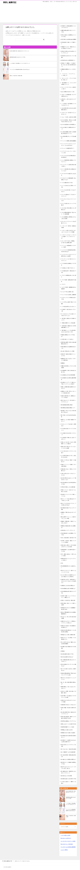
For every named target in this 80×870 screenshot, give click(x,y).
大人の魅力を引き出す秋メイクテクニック (68, 434)
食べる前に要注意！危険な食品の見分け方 (68, 755)
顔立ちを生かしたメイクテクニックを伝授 (68, 745)
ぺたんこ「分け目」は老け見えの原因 (68, 117)
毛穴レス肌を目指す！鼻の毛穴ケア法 (68, 537)
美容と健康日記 (9, 2)
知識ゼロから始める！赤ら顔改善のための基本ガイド (68, 626)
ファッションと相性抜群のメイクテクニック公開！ (68, 246)
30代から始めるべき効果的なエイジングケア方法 (68, 35)
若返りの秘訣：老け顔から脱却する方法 (68, 708)
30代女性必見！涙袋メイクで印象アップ (68, 43)
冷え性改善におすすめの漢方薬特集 (68, 374)
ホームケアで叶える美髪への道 (67, 291)
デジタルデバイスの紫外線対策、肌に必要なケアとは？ (68, 179)
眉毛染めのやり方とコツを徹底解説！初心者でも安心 (68, 608)
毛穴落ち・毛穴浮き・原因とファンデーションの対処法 (68, 541)
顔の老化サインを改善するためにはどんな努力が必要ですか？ (68, 741)
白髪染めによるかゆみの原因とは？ (68, 585)
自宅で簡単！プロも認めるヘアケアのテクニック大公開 (68, 696)
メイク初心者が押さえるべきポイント (68, 306)
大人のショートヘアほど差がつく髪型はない (68, 425)
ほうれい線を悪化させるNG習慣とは (68, 124)
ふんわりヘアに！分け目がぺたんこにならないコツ (68, 113)
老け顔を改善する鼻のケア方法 (67, 653)
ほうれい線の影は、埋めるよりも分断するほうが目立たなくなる (68, 120)
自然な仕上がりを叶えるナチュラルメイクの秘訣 (68, 701)
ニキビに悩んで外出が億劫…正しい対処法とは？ (68, 208)
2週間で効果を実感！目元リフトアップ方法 (68, 31)
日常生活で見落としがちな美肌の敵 (68, 486)
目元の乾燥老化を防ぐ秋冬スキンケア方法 (68, 592)
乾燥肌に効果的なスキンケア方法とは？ (68, 335)
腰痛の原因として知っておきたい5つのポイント (68, 687)
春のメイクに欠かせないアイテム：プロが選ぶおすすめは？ (68, 504)
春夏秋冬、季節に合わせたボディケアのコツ (68, 513)
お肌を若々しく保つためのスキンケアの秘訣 (68, 100)
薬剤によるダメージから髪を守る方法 (68, 723)
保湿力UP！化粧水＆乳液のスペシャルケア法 (68, 355)
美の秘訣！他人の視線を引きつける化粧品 (68, 647)
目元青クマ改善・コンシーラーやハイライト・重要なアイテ (68, 596)
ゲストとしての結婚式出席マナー (67, 148)
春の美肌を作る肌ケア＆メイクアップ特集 (68, 508)
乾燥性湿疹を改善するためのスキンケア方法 (17, 57)
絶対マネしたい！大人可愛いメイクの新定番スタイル (68, 638)
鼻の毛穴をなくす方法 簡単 (66, 775)
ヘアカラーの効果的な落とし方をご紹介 (68, 276)
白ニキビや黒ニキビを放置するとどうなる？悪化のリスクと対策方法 (68, 575)
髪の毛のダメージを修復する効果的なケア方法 (68, 763)
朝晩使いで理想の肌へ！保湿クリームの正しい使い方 (68, 522)
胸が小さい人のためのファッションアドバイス (68, 678)
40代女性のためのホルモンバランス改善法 (68, 56)
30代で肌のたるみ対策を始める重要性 (68, 39)
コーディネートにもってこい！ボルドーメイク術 (68, 152)
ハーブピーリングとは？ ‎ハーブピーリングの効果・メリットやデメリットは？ (68, 236)
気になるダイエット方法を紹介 (67, 844)
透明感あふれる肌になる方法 (66, 729)
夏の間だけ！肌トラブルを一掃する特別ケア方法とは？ (68, 411)
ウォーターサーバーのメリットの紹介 (68, 841)
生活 (62, 563)
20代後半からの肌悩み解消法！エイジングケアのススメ (68, 26)
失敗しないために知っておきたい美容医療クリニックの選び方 (68, 443)
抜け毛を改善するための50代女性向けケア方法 (68, 483)
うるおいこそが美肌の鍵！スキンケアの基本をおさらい (68, 95)
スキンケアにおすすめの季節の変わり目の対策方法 (68, 156)
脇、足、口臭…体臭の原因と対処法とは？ (68, 683)
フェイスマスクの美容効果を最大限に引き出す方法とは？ (20, 69)
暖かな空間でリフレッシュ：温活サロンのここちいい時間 (68, 517)
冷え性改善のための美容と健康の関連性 (68, 378)
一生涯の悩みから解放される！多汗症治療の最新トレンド (68, 326)
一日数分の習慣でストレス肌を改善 (68, 322)
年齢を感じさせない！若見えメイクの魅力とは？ (68, 469)
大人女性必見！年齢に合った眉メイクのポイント (68, 438)
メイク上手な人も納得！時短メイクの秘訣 (68, 303)
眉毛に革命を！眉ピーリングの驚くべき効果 (68, 604)
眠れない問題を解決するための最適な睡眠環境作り (68, 613)
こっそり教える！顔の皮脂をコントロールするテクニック (20, 63)
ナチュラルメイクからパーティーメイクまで (68, 199)
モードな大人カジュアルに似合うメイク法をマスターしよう (68, 314)
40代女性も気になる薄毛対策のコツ (68, 60)
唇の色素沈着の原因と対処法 (66, 404)
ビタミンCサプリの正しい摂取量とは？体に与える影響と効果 (68, 241)
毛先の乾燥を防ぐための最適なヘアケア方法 (68, 534)
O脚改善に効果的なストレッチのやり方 (68, 70)
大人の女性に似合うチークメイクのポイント (68, 429)
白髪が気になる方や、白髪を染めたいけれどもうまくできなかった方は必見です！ (68, 581)
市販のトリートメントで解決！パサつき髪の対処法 (68, 465)
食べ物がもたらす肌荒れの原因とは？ (68, 759)
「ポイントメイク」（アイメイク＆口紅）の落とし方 (68, 79)
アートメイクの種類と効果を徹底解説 (68, 140)
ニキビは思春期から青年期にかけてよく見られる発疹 (68, 217)
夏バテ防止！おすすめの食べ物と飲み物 (68, 416)
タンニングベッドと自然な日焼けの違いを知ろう (68, 165)
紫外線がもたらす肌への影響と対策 (68, 634)
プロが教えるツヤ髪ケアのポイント (68, 267)
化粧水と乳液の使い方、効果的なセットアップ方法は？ (68, 396)
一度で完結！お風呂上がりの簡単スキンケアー (68, 319)
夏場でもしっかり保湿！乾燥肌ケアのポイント (68, 420)
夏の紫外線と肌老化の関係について (68, 407)
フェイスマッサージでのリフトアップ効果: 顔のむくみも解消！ (68, 255)
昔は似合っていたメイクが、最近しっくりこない (68, 495)
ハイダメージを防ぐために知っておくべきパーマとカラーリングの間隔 (68, 231)
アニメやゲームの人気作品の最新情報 (68, 846)
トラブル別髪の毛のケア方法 (66, 182)
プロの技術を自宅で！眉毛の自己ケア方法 (68, 271)
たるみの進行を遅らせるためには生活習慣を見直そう (68, 109)
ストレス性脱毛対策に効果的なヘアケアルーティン (68, 161)
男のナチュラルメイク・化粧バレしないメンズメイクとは (68, 571)
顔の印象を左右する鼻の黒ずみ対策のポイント (68, 736)
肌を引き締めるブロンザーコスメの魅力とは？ (68, 665)
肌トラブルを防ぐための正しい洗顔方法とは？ (68, 669)
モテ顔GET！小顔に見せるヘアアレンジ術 (68, 310)
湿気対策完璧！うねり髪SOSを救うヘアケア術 (68, 550)
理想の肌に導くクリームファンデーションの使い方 (68, 559)
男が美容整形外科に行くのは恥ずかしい (68, 566)
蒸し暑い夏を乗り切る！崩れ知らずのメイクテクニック (19, 50)
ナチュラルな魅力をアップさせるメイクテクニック (68, 195)
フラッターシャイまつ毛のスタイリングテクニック (68, 259)
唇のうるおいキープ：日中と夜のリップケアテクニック (68, 401)
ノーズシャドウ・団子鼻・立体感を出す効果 (68, 226)
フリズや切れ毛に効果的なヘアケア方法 (68, 264)
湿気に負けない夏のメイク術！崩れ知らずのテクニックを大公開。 (68, 546)
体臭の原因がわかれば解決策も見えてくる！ (68, 347)
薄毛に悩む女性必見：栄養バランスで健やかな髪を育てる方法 (68, 717)
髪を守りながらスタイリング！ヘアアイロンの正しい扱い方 (68, 767)
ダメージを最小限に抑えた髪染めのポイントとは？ (68, 170)
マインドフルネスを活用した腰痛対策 (68, 294)
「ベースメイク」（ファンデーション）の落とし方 (68, 74)
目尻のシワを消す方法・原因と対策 (16, 75)
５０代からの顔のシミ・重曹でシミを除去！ (68, 782)
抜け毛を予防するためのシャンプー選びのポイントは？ (68, 478)
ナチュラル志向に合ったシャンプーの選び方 (68, 204)
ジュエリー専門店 (64, 849)
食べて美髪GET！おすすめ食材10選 (68, 752)
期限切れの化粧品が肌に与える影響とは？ (68, 526)
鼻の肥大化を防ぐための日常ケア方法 (68, 778)
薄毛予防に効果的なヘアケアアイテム (68, 721)
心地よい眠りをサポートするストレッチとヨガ (68, 474)
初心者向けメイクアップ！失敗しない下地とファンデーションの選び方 (68, 383)
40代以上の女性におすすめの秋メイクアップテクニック (68, 52)
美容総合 (63, 651)
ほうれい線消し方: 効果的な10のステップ (68, 128)
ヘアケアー (63, 284)
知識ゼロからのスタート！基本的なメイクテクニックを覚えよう (68, 622)
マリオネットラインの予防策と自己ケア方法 (68, 298)
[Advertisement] (40, 13)
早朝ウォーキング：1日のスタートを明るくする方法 (68, 490)
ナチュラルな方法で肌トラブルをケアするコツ (68, 190)
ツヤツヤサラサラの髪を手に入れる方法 (68, 174)
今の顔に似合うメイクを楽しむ (67, 339)
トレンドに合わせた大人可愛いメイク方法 (68, 186)
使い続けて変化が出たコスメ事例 (67, 351)
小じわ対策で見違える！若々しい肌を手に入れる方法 (68, 456)
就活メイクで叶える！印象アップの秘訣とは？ (68, 460)
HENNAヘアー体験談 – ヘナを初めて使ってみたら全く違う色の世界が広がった (68, 65)
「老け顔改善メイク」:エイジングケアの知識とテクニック (68, 83)
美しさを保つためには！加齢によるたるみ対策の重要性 (68, 643)
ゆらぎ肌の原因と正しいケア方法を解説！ (68, 137)
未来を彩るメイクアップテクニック (68, 530)
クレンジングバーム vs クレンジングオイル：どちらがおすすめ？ (68, 144)
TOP (8, 861)
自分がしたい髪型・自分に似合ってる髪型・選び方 (68, 692)
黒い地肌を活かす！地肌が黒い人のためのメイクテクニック (68, 772)
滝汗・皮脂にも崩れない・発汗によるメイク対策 (68, 555)
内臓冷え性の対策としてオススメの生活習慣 (68, 366)
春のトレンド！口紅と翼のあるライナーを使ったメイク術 (68, 499)
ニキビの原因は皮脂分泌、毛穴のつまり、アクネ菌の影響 (68, 213)
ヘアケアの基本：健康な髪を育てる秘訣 (68, 280)
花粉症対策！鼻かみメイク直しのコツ (68, 704)
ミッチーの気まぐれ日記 (65, 835)
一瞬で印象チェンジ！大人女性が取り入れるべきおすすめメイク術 (68, 331)
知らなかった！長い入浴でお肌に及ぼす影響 (68, 617)
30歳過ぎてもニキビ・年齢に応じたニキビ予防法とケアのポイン (68, 47)
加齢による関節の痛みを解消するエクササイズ (68, 387)
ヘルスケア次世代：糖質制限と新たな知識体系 (68, 288)
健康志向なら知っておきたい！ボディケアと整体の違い (68, 359)
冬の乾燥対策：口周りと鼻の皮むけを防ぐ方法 (68, 371)
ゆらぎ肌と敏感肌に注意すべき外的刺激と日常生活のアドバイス (68, 132)
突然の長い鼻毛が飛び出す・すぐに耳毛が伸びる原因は (68, 631)
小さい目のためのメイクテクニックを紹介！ (68, 452)
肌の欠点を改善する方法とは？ (67, 656)
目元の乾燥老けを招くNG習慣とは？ (68, 588)
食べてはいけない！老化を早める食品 (68, 749)
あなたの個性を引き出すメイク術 (67, 91)
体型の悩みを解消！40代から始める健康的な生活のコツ (68, 343)
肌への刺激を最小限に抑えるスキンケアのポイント (68, 660)
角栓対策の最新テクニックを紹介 (67, 726)
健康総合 (63, 363)
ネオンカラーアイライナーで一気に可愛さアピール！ (68, 222)
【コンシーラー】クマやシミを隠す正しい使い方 (68, 88)
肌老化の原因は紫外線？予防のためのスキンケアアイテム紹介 (68, 674)
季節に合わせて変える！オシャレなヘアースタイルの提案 (68, 447)
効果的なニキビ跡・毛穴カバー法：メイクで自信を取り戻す (68, 392)
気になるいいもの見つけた (66, 838)
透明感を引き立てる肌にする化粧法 (68, 732)
